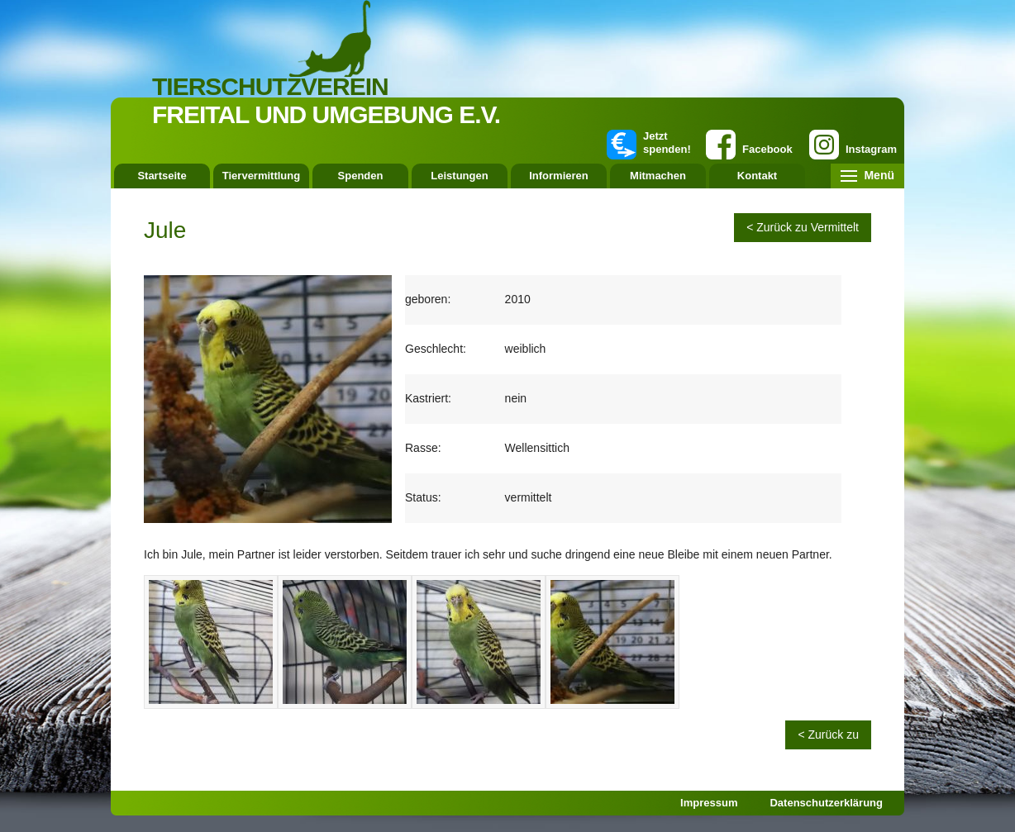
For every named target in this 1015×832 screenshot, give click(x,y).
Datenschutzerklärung (826, 802)
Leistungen (459, 175)
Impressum (708, 802)
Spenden (361, 175)
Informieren (559, 175)
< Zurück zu (828, 734)
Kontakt (757, 175)
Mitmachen (658, 175)
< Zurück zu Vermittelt (802, 227)
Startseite (161, 175)
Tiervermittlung (261, 175)
